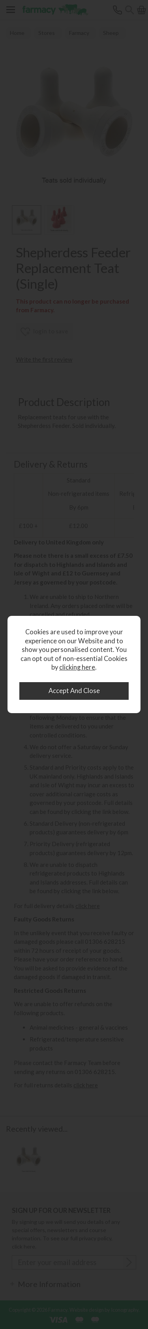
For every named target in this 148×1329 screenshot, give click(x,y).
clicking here (77, 667)
